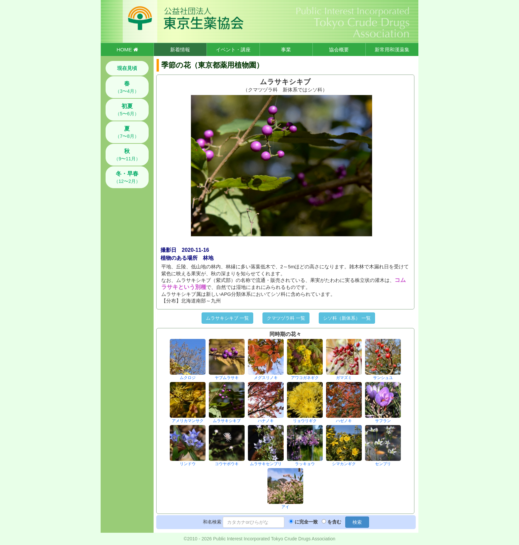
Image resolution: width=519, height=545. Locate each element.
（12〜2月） (127, 177)
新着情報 (180, 49)
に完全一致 (306, 521)
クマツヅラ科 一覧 (286, 318)
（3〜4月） (127, 87)
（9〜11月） (127, 154)
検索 (357, 522)
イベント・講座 (233, 49)
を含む (334, 521)
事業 (286, 49)
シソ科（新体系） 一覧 (347, 318)
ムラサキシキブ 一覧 (227, 318)
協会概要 (339, 49)
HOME (127, 49)
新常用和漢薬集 (392, 49)
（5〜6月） (127, 109)
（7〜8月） (127, 132)
